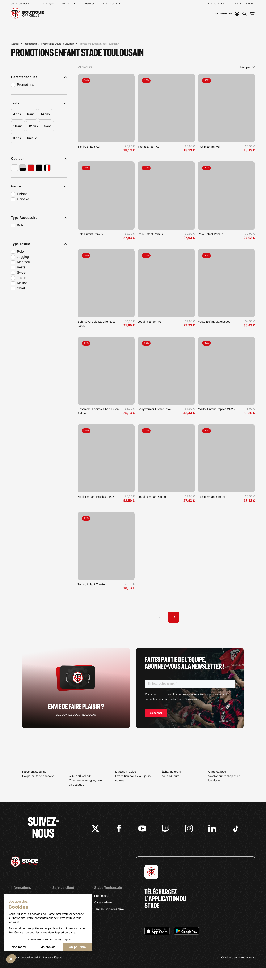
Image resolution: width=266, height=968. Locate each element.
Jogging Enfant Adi (150, 321)
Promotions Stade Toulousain (57, 43)
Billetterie (69, 4)
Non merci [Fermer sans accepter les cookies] (19, 947)
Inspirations (30, 43)
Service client (216, 4)
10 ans (18, 126)
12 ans (33, 126)
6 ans (31, 114)
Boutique (48, 4)
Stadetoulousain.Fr (23, 4)
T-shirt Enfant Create (211, 496)
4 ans (17, 114)
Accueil (15, 43)
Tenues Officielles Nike (109, 909)
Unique (32, 138)
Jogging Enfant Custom (153, 496)
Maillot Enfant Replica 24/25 (216, 409)
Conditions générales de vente (238, 957)
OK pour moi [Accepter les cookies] (77, 947)
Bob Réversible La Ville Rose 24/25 (97, 324)
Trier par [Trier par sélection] (247, 67)
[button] (11, 959)
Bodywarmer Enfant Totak (154, 409)
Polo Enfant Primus (90, 234)
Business (89, 4)
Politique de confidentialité (25, 957)
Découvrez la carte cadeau (76, 714)
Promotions (101, 895)
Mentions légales (52, 957)
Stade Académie (112, 4)
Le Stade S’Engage (244, 4)
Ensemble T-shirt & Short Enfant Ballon (99, 411)
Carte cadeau (103, 902)
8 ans (47, 126)
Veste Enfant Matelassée (214, 321)
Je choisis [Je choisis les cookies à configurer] (48, 947)
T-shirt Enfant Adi (89, 146)
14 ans (45, 114)
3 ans (17, 138)
